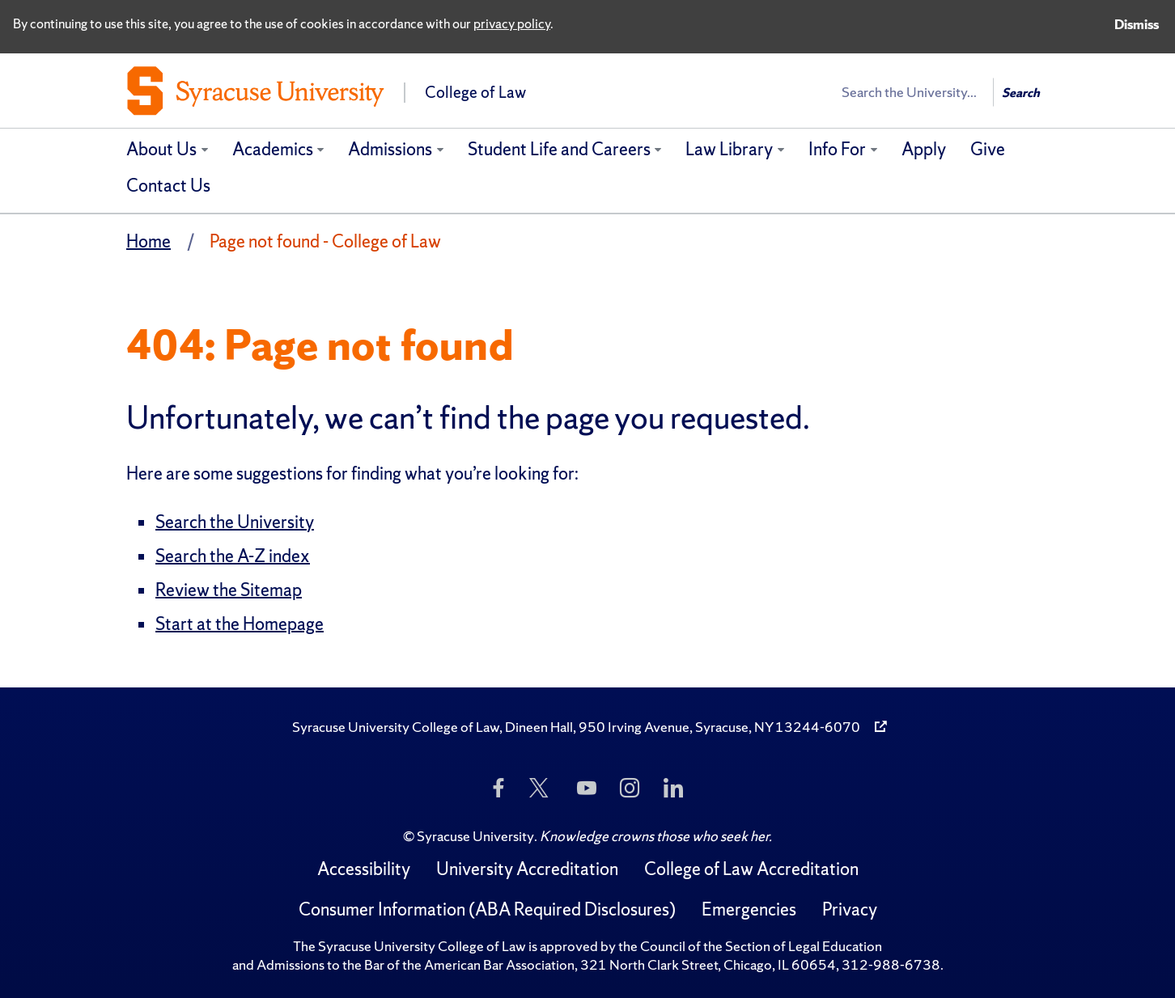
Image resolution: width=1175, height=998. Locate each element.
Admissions (390, 149)
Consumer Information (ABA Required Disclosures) (487, 909)
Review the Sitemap (228, 590)
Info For (837, 149)
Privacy (849, 909)
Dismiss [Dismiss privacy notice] (1136, 24)
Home (148, 241)
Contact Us (168, 185)
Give (987, 149)
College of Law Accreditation (751, 869)
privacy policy (511, 23)
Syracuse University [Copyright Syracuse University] (475, 836)
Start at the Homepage (239, 624)
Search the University (234, 522)
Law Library (729, 149)
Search (1021, 92)
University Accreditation (527, 869)
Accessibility (363, 869)
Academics (272, 149)
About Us (161, 149)
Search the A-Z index (232, 556)
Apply (923, 149)
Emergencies (749, 909)
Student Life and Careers (559, 149)
